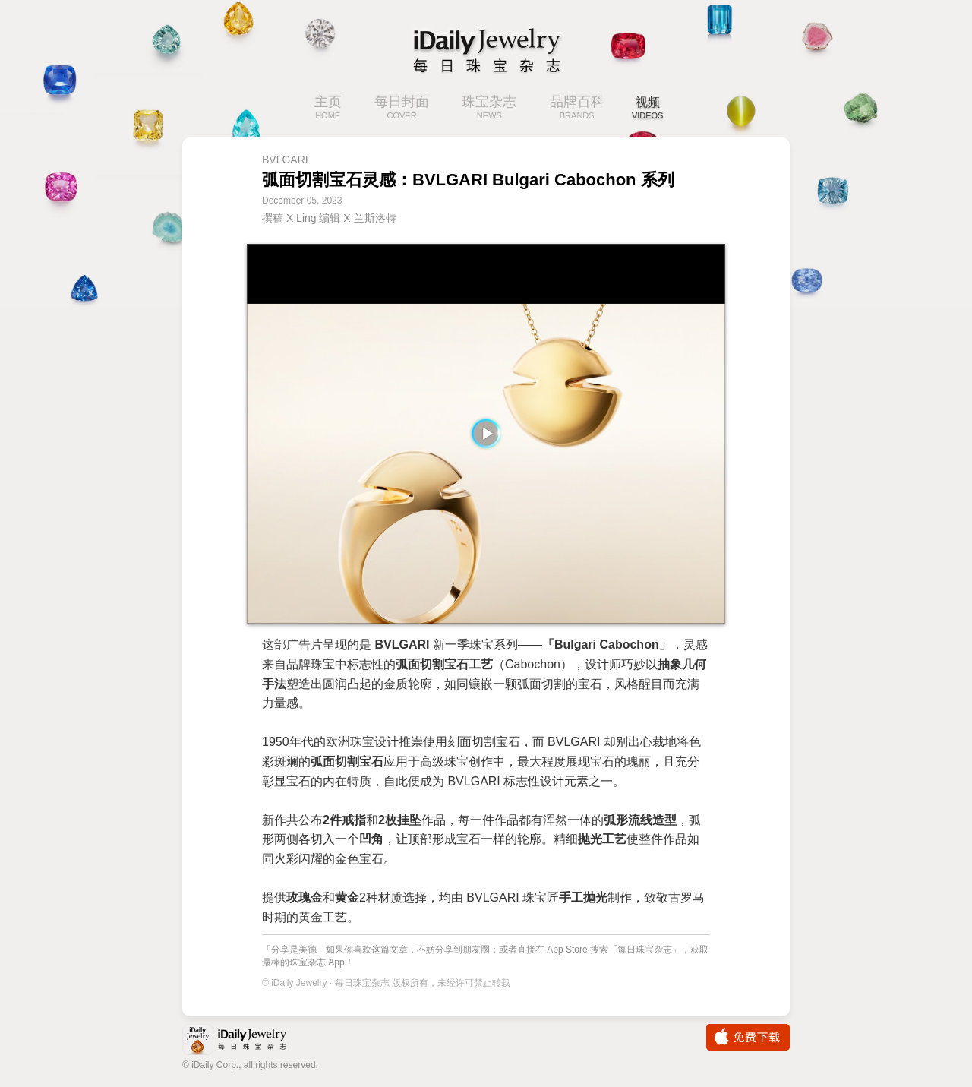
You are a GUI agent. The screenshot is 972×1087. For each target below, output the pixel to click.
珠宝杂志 (483, 108)
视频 (648, 108)
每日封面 (396, 108)
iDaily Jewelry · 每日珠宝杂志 (246, 1041)
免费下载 (748, 1037)
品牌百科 (571, 108)
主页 (322, 108)
